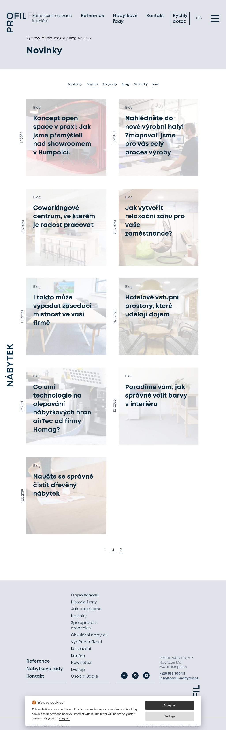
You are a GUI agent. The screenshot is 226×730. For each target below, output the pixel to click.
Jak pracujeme (86, 609)
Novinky (141, 84)
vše (155, 84)
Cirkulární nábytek (89, 635)
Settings (169, 716)
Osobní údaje (84, 676)
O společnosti (84, 595)
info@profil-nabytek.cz (179, 678)
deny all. (64, 718)
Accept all (169, 705)
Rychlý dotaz (180, 19)
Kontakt (155, 16)
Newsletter (81, 663)
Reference (92, 16)
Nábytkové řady (125, 19)
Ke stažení (81, 649)
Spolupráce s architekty (84, 625)
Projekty (109, 84)
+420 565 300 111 (172, 673)
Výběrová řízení (86, 642)
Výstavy (75, 84)
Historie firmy (84, 602)
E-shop (78, 669)
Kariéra (78, 656)
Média (92, 84)
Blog (125, 84)
